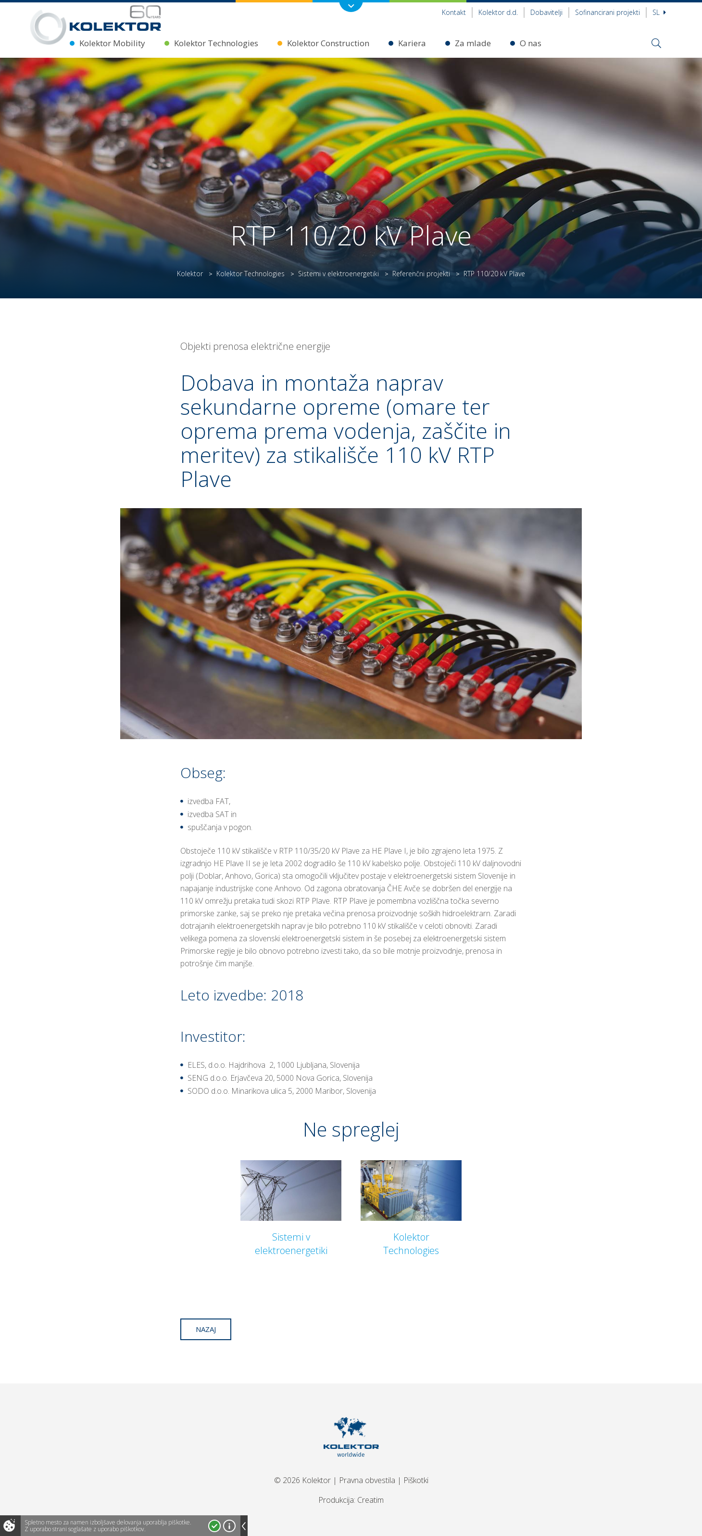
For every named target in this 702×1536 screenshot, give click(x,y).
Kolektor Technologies (216, 43)
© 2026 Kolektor (302, 1480)
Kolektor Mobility (112, 43)
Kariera (412, 43)
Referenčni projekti (421, 273)
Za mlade (473, 43)
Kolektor (190, 273)
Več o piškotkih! (229, 1526)
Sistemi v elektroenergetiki (338, 273)
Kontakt (454, 12)
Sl (659, 12)
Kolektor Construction (328, 43)
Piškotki (415, 1480)
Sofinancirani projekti (607, 12)
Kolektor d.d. (498, 12)
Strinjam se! (214, 1526)
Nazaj (206, 1329)
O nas (530, 43)
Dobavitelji (546, 12)
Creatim (370, 1500)
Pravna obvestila (367, 1480)
